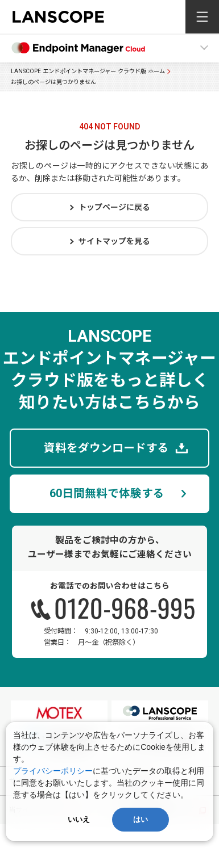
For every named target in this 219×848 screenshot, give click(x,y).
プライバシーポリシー (53, 770)
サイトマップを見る (114, 241)
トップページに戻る (114, 207)
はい (140, 819)
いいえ (79, 819)
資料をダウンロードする (106, 448)
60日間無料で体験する (106, 493)
